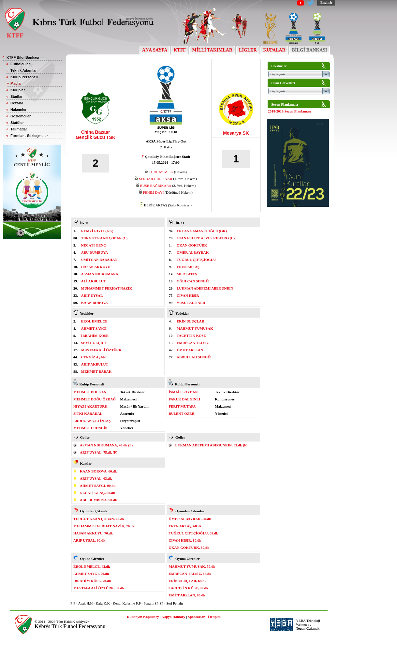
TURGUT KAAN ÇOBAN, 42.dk (98, 519)
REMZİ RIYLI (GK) (97, 231)
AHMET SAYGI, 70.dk (91, 574)
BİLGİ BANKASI (309, 50)
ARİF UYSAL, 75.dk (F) (98, 452)
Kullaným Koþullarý (143, 617)
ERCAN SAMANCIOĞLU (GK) (202, 231)
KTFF (179, 50)
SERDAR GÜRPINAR (155, 179)
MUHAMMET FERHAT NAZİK (106, 288)
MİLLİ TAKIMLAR (212, 50)
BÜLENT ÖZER (181, 413)
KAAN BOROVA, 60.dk (98, 471)
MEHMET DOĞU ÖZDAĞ (94, 399)
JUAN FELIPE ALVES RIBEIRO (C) (206, 238)
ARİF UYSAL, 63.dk (96, 478)
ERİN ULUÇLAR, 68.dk (187, 581)
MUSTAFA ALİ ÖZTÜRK (101, 350)
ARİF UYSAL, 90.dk (89, 540)
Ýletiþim (214, 617)
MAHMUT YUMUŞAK (195, 328)
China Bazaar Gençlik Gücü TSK (95, 134)
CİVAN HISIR (188, 295)
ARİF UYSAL (92, 295)
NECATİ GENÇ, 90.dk (97, 493)
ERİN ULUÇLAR (190, 321)
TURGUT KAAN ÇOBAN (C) (104, 238)
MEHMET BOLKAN (90, 392)
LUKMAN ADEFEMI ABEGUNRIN (205, 288)
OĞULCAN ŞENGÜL (194, 281)
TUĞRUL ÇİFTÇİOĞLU (196, 260)
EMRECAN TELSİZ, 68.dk (190, 574)
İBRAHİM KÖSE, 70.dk (92, 581)
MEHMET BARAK (96, 371)
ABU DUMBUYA (94, 252)
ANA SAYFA (154, 50)
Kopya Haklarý (173, 617)
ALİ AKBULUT (93, 281)
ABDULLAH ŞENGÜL (195, 357)
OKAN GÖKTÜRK (192, 245)
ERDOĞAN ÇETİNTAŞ (91, 421)
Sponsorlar (196, 617)
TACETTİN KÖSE (191, 336)
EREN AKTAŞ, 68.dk (185, 526)
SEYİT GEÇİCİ (93, 343)
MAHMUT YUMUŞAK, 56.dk (192, 566)
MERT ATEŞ (187, 274)
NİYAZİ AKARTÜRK (90, 406)
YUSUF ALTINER (191, 303)
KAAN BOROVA (94, 303)
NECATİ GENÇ (93, 245)
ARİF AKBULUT (94, 364)
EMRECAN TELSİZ (193, 343)
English (326, 2)
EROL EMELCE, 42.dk (91, 566)
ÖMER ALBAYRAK (193, 252)
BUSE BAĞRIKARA (155, 186)
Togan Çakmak (307, 628)
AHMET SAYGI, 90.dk (97, 486)
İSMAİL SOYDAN (183, 392)
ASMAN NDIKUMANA (99, 274)
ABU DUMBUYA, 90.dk (98, 500)
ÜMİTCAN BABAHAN (99, 260)
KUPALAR (274, 50)
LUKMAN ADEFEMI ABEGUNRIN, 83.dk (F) (211, 445)
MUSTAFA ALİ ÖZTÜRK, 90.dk (98, 588)
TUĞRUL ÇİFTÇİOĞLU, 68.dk (193, 533)
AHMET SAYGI (94, 328)
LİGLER (248, 50)
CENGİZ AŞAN (93, 357)
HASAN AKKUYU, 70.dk (93, 533)
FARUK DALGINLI (184, 399)
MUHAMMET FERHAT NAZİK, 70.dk (104, 526)
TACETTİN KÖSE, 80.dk (188, 588)
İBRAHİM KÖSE (95, 336)
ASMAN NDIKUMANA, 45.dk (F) (106, 445)
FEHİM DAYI (153, 192)
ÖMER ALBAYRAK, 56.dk (190, 519)
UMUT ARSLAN (190, 350)
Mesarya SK (236, 133)
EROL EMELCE (94, 321)
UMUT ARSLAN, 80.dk (187, 595)
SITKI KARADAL (87, 413)
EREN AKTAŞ (188, 267)
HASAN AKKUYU (95, 267)
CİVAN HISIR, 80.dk (185, 540)
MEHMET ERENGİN (90, 428)
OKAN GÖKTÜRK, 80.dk (189, 547)
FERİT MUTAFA (182, 406)
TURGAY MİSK (161, 172)
